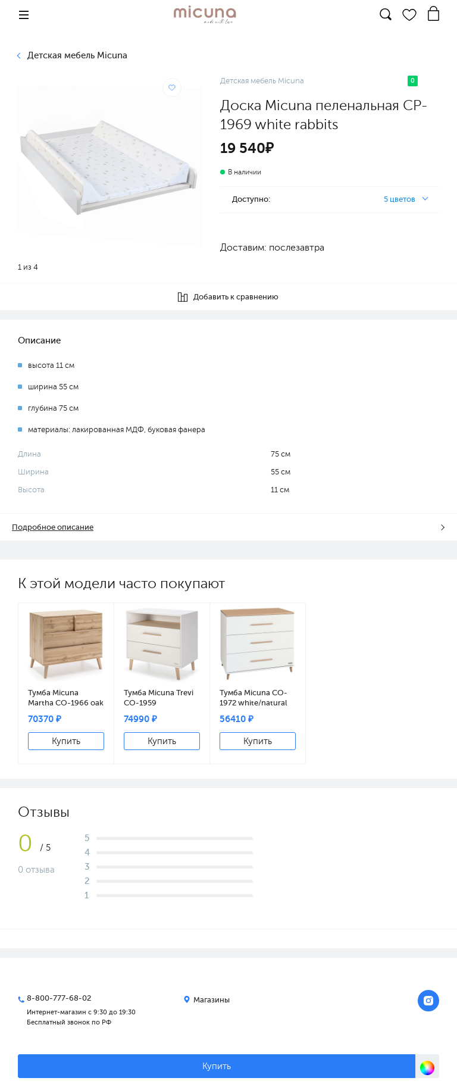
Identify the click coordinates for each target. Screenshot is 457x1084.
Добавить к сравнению (229, 297)
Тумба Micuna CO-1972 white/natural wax (253, 697)
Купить (66, 741)
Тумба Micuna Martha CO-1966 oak (66, 697)
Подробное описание (52, 527)
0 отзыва (36, 869)
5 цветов (399, 199)
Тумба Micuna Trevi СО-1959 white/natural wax (158, 697)
